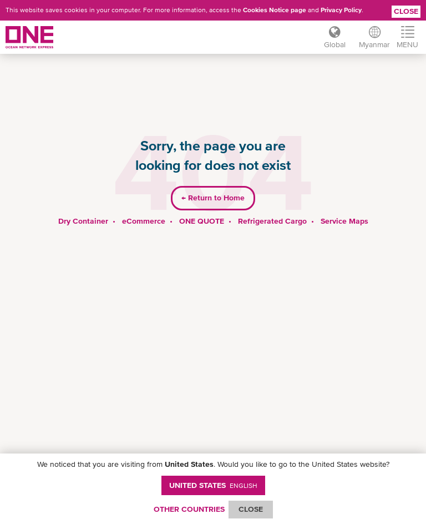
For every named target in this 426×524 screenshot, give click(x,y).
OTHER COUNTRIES (189, 509)
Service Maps (344, 220)
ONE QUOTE (201, 220)
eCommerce (143, 220)
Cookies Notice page (274, 10)
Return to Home (213, 197)
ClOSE (251, 509)
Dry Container (83, 220)
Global (335, 44)
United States (213, 485)
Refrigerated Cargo (272, 220)
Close (406, 11)
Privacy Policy (341, 10)
